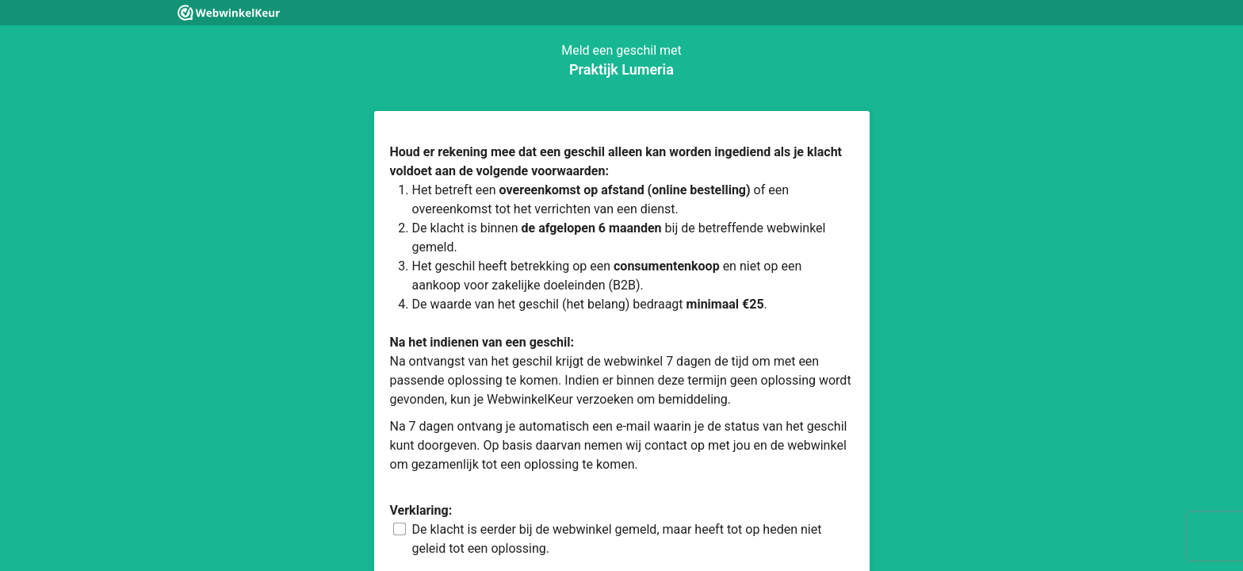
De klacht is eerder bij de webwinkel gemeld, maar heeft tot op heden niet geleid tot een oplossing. (617, 539)
